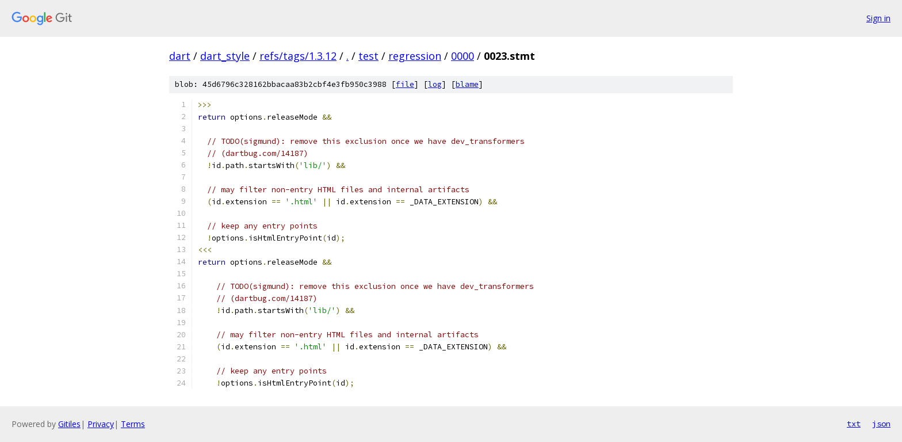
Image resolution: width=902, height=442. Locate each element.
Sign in (878, 18)
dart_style (225, 56)
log (435, 84)
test (368, 56)
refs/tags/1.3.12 (298, 56)
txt (854, 423)
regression (414, 56)
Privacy (100, 423)
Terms (133, 423)
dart (179, 56)
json (881, 423)
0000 (462, 56)
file (405, 84)
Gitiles (69, 423)
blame (467, 84)
